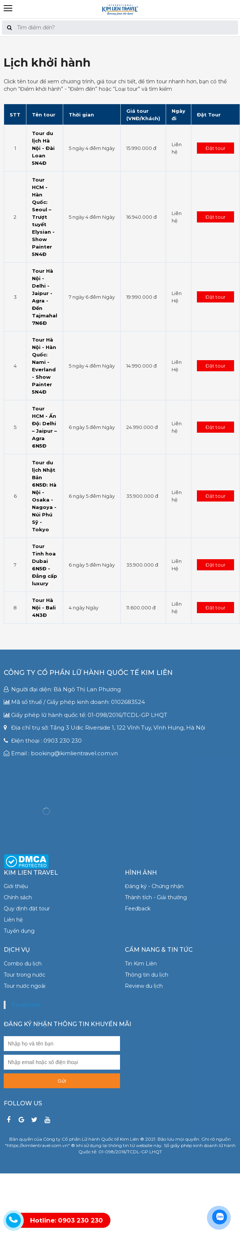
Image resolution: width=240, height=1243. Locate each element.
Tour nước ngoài (24, 986)
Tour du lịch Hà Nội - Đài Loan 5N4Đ (43, 148)
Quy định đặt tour (27, 908)
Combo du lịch (23, 963)
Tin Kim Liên (141, 963)
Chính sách (18, 897)
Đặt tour (215, 148)
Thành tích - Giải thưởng (156, 897)
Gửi (62, 1081)
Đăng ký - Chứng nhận (154, 886)
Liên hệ (13, 919)
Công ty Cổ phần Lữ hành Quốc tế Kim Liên (88, 673)
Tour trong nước (24, 974)
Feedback (137, 908)
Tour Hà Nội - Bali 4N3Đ (44, 607)
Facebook (25, 1004)
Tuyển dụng (19, 931)
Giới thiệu (16, 886)
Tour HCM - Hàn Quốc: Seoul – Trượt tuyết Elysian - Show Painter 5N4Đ (43, 217)
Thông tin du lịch (146, 974)
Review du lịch (144, 986)
